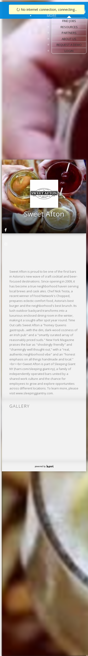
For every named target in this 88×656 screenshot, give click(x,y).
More (51, 15)
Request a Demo (69, 45)
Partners (69, 33)
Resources (69, 27)
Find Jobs (69, 21)
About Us (69, 39)
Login (69, 51)
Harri (50, 466)
